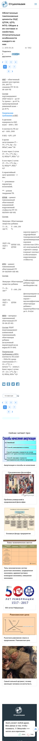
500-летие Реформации (14, 608)
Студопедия (13, 4)
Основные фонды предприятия (18, 534)
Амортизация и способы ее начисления (19, 465)
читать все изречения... (16, 731)
